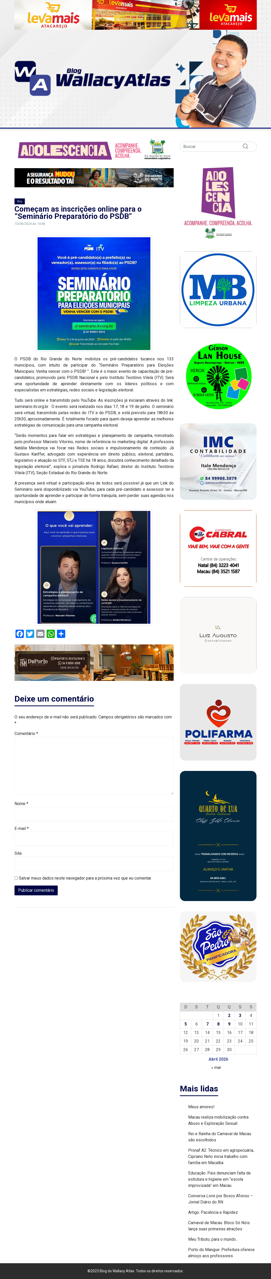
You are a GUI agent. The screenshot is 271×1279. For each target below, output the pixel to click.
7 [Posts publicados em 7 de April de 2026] (207, 1024)
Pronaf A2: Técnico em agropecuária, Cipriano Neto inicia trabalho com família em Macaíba (221, 1156)
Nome (21, 803)
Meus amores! (201, 1106)
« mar (216, 1067)
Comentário (26, 733)
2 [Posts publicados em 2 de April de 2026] (229, 1015)
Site (18, 853)
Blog (19, 201)
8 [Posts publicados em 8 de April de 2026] (218, 1024)
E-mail (21, 828)
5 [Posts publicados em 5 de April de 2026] (186, 1024)
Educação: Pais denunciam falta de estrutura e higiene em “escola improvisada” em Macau (219, 1179)
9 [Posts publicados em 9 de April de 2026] (229, 1024)
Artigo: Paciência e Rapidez (213, 1212)
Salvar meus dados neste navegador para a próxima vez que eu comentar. (85, 878)
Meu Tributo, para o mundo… (213, 1239)
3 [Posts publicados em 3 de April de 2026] (240, 1015)
